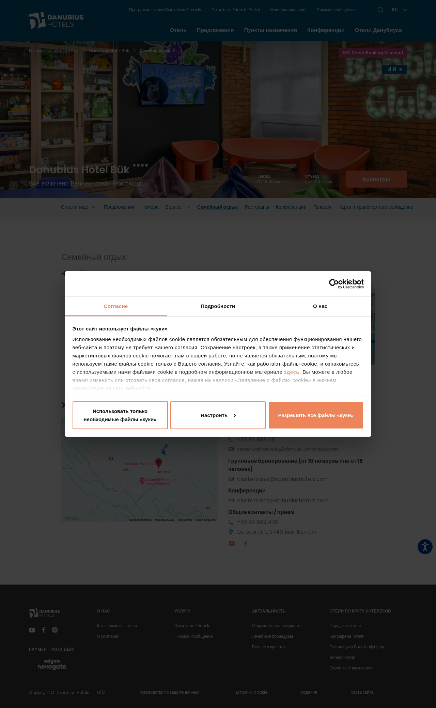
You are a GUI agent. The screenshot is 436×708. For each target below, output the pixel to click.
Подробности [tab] (218, 306)
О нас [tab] (320, 306)
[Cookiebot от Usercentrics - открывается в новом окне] (334, 284)
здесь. (293, 372)
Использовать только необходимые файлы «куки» (119, 415)
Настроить (218, 415)
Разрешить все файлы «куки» (316, 415)
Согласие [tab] (116, 306)
